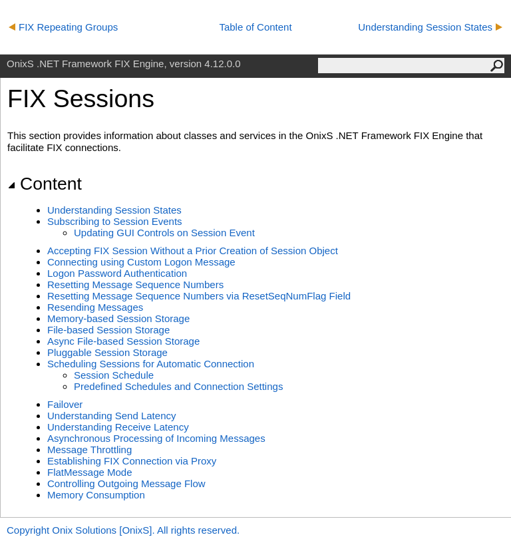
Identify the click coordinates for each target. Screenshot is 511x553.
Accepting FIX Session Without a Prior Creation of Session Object (192, 250)
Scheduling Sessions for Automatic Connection (150, 363)
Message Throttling (89, 449)
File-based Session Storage (108, 329)
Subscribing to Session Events (114, 221)
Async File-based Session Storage (123, 341)
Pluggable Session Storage (107, 352)
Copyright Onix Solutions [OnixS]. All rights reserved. (123, 530)
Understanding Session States (430, 27)
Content (44, 184)
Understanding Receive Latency (118, 427)
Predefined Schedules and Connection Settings (178, 386)
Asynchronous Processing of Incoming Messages (156, 438)
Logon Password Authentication (117, 273)
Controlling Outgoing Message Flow (126, 483)
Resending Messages (95, 307)
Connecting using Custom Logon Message (141, 262)
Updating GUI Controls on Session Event (164, 232)
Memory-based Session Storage (118, 318)
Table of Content (255, 27)
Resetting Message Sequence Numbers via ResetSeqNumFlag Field (199, 295)
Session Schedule (114, 375)
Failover (65, 404)
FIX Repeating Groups (63, 27)
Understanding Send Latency (111, 415)
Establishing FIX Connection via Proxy (131, 460)
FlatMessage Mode (89, 472)
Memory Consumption (96, 494)
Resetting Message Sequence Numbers (135, 284)
